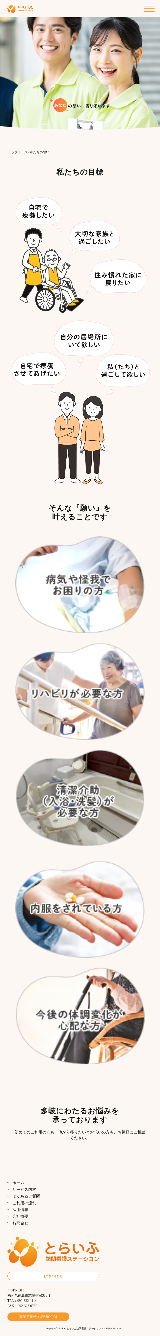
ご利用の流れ (24, 1203)
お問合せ (20, 1223)
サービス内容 (24, 1189)
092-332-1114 (27, 1301)
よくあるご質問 (26, 1196)
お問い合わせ (53, 1276)
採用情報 (20, 1210)
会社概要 (20, 1216)
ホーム (18, 1183)
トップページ (17, 152)
